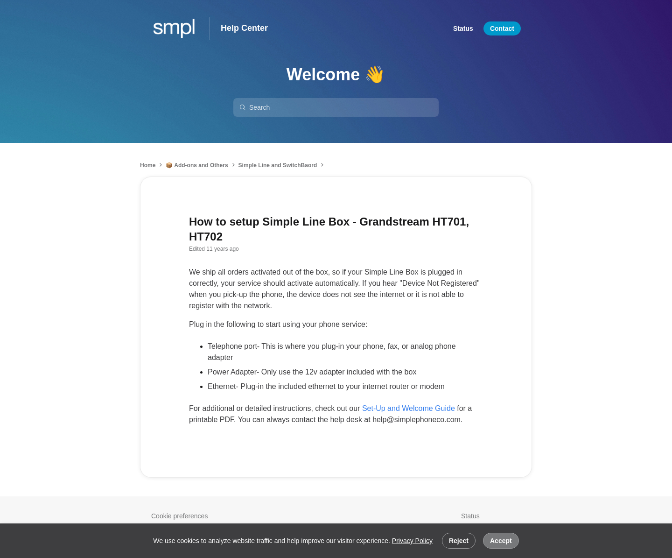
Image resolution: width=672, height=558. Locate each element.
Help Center (244, 28)
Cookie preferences (179, 516)
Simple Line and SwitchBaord (277, 165)
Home (147, 165)
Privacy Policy (412, 540)
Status (470, 516)
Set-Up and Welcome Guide (408, 408)
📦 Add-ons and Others (197, 165)
